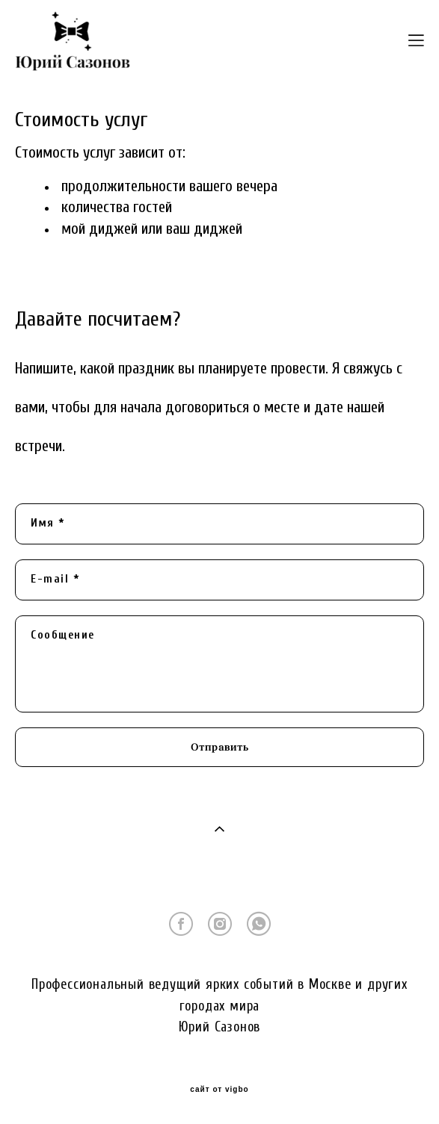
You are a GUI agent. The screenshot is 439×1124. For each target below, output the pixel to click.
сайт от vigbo (219, 1089)
